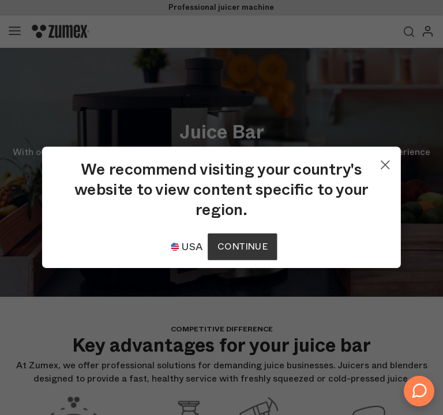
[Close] (385, 162)
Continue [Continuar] (242, 246)
